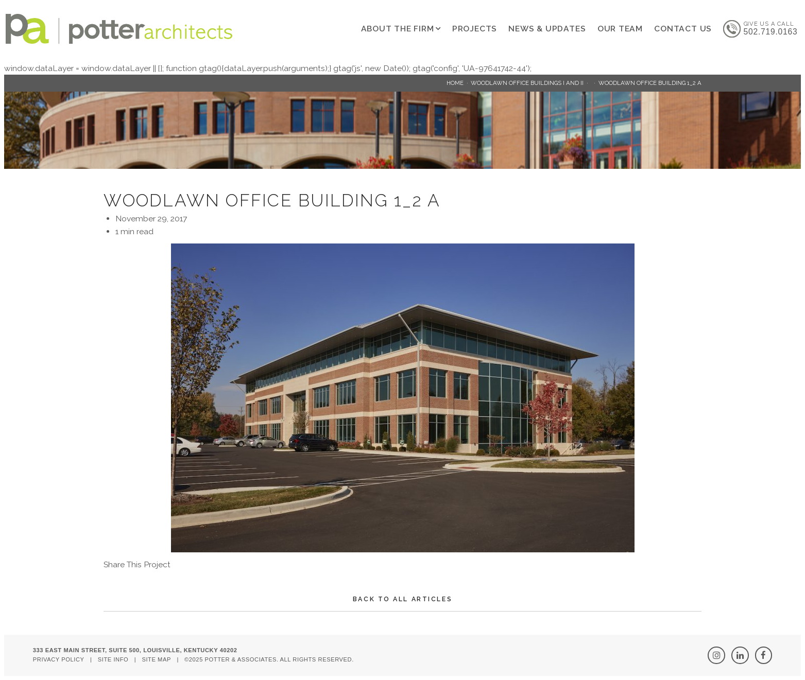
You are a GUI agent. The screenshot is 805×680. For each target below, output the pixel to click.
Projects (474, 28)
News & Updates (547, 28)
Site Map (156, 659)
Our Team (620, 28)
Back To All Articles (402, 599)
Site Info (113, 659)
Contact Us (683, 28)
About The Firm (397, 28)
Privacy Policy (58, 659)
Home (455, 83)
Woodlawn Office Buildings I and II (527, 83)
